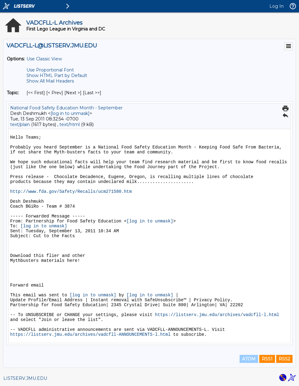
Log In (276, 6)
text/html (69, 124)
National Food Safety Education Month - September (66, 108)
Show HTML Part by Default (56, 75)
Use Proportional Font (50, 70)
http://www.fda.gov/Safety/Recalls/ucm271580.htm (71, 191)
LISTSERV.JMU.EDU (25, 378)
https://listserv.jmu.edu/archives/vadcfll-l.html (217, 314)
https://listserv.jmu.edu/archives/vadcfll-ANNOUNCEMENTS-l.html (90, 334)
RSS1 (267, 359)
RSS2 (284, 359)
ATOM (249, 359)
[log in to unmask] (70, 113)
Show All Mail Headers (50, 81)
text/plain (20, 124)
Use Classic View (44, 59)
